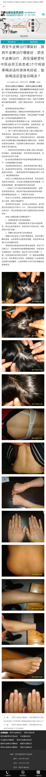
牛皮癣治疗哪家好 (7, 740)
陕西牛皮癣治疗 (26, 744)
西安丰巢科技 (24, 767)
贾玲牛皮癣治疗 (16, 733)
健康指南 (34, 42)
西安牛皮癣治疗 (26, 747)
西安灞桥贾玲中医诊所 (9, 736)
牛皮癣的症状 (25, 736)
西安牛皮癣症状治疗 (24, 740)
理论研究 (12, 42)
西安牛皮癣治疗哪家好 (9, 747)
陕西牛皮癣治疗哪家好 (9, 744)
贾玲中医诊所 (29, 733)
